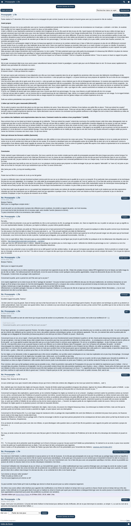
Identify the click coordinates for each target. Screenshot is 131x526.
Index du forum (7, 524)
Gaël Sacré (124, 258)
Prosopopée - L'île (12, 2)
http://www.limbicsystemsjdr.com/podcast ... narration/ (26, 241)
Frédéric (125, 198)
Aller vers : (4, 513)
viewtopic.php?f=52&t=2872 (102, 447)
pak (127, 312)
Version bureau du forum (65, 6)
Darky (128, 520)
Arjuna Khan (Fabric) (121, 15)
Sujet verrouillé (7, 10)
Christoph (125, 295)
